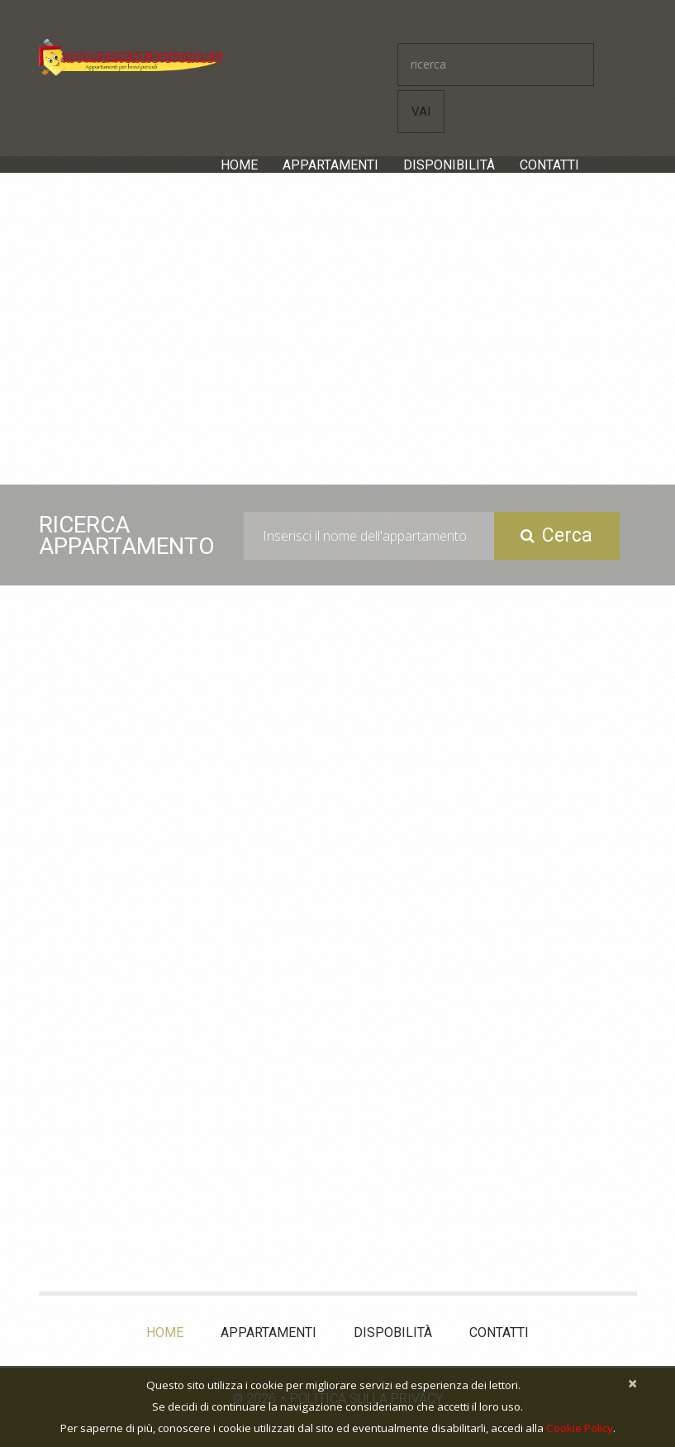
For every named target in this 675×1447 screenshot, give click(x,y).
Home (239, 165)
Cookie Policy (579, 1428)
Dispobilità (393, 1332)
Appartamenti (330, 165)
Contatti (549, 165)
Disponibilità (449, 165)
